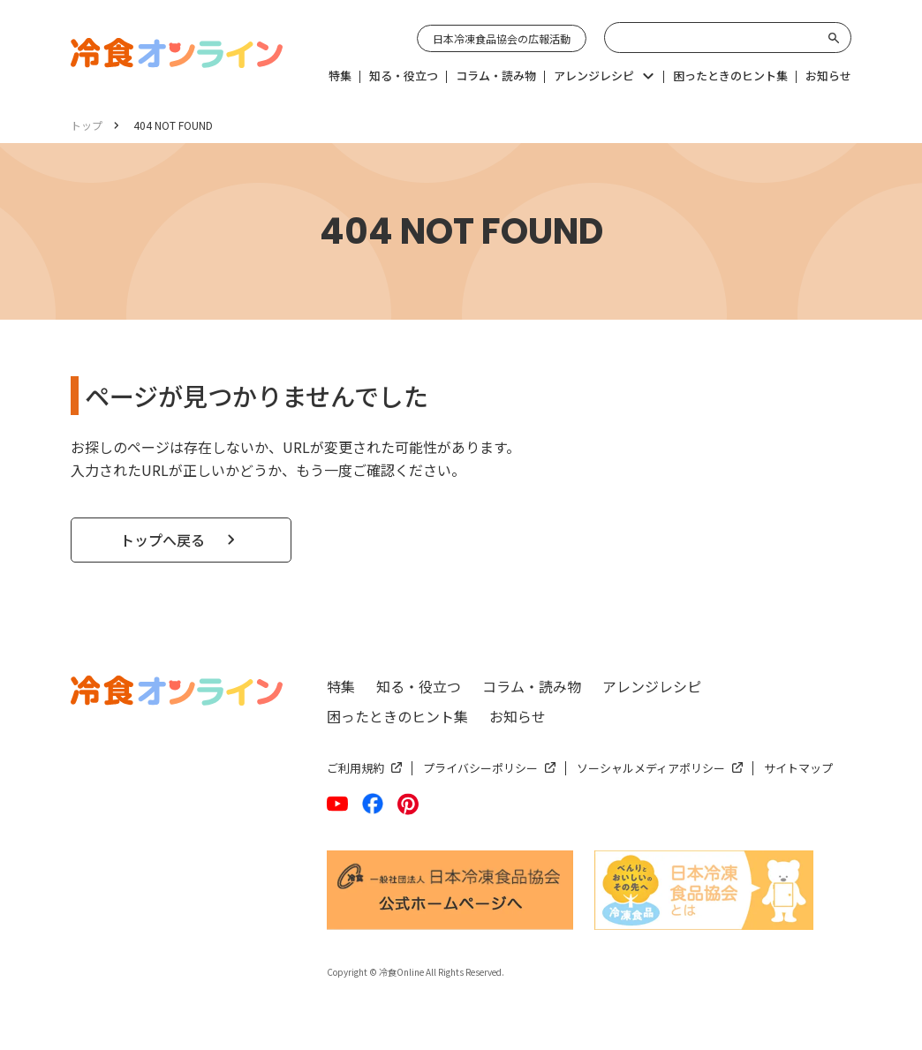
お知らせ (517, 716)
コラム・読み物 (531, 686)
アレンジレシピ (651, 686)
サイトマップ (798, 767)
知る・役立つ (418, 686)
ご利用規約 (355, 767)
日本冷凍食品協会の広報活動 (502, 38)
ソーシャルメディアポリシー (651, 767)
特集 (341, 686)
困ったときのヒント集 (397, 716)
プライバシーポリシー (480, 767)
